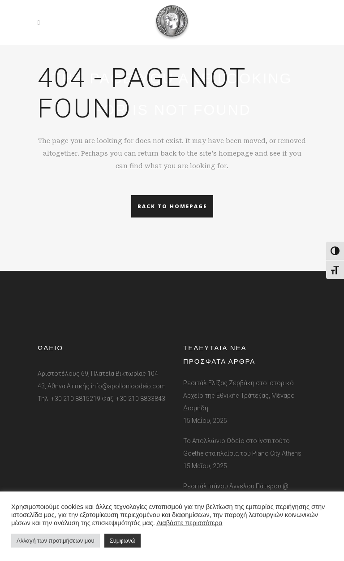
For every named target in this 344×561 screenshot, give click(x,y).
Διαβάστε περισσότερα (189, 522)
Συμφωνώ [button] (123, 540)
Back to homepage (172, 206)
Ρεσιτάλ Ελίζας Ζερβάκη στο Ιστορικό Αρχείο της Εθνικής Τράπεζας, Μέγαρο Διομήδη (239, 395)
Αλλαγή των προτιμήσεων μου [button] (56, 540)
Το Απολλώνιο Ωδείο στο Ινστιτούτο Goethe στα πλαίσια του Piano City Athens (242, 447)
